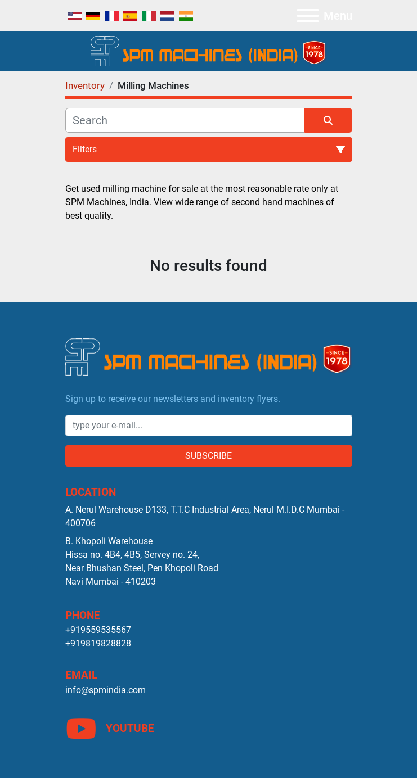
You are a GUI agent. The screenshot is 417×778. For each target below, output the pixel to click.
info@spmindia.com (105, 690)
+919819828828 (98, 643)
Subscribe (208, 455)
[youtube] (208, 728)
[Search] (184, 120)
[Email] (208, 425)
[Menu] (308, 15)
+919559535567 (98, 630)
